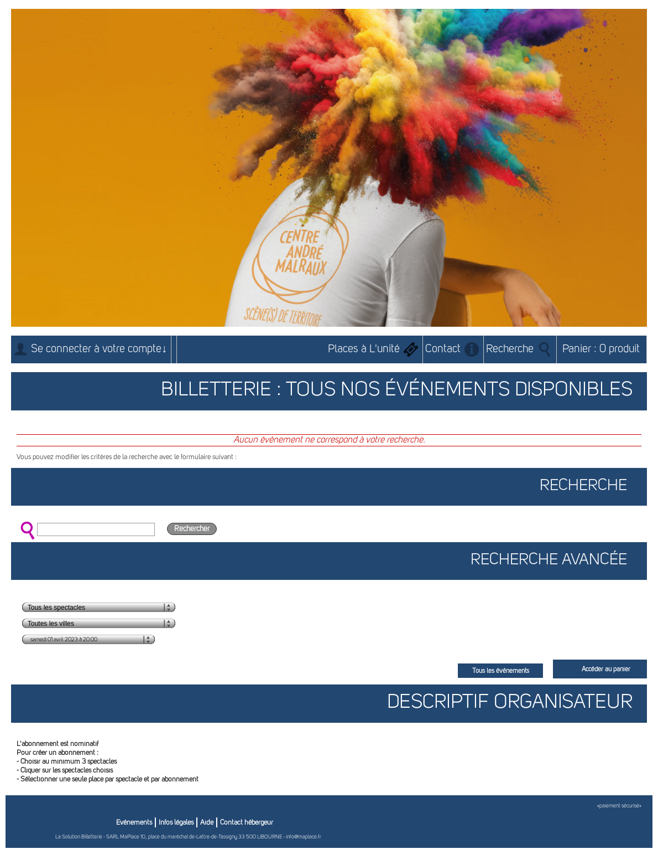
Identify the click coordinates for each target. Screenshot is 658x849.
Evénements (134, 822)
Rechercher (192, 529)
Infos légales (176, 822)
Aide (206, 822)
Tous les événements (500, 671)
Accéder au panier (606, 669)
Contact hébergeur (246, 822)
